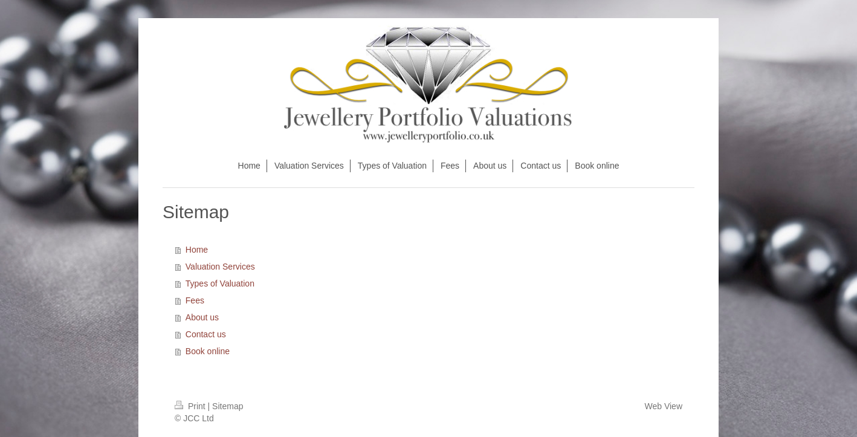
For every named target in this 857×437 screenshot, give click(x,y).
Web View (663, 406)
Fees (195, 300)
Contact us (206, 334)
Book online (208, 351)
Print (191, 406)
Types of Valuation (220, 283)
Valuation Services (220, 266)
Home (197, 249)
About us (202, 317)
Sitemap (227, 406)
